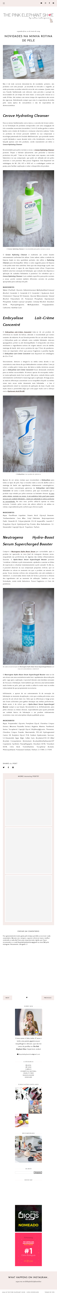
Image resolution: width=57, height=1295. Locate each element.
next (7, 997)
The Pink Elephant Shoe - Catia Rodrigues (23, 1292)
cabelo (28, 1069)
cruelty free (28, 1073)
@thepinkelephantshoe (33, 1282)
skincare (28, 1077)
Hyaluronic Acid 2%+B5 (16, 391)
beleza (28, 1065)
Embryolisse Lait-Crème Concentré (18, 332)
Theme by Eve (50, 1292)
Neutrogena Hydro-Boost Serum (23, 551)
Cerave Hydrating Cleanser (44, 150)
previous (47, 997)
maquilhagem (28, 1075)
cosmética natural (29, 1071)
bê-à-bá (28, 1067)
